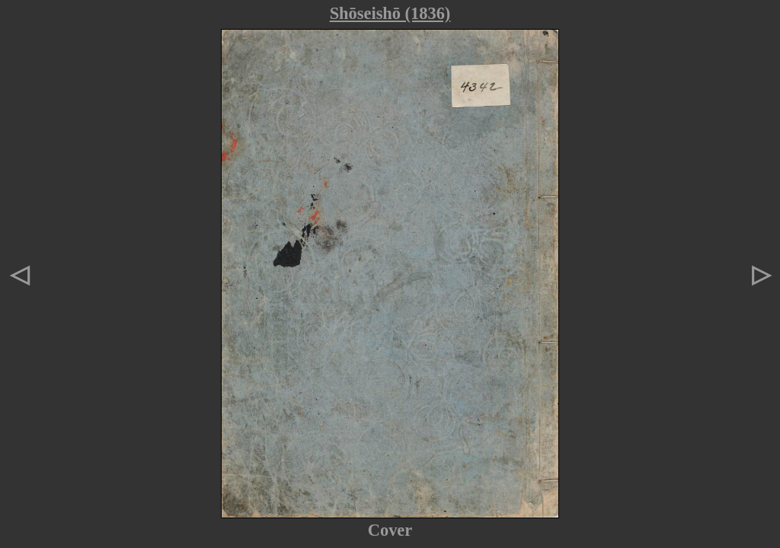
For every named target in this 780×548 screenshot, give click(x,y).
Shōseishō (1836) (390, 13)
